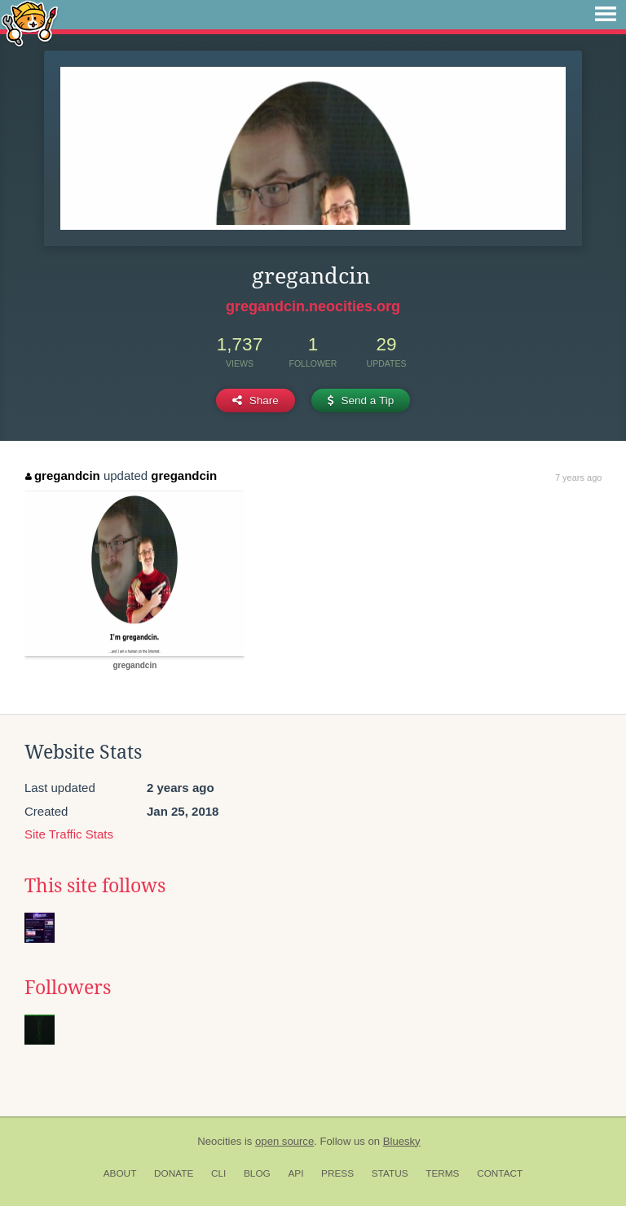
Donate (173, 1173)
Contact (499, 1173)
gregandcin (62, 475)
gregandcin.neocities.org (313, 306)
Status (390, 1173)
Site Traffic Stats (68, 834)
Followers (67, 987)
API (295, 1173)
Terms (442, 1173)
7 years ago (578, 477)
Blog (257, 1173)
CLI (218, 1173)
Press (337, 1173)
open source (284, 1141)
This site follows (94, 885)
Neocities (219, 1141)
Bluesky (402, 1141)
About (120, 1173)
